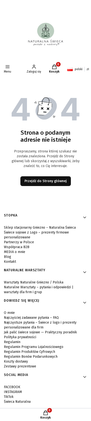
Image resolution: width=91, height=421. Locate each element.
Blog (7, 257)
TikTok (9, 397)
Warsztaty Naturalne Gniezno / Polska (33, 282)
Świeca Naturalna (17, 402)
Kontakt (10, 262)
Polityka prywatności (20, 337)
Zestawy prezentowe (20, 366)
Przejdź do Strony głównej (46, 181)
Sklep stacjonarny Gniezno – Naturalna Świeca (40, 227)
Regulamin (12, 342)
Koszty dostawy (16, 361)
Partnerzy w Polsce (19, 242)
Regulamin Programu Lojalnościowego (33, 347)
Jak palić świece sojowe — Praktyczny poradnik (40, 332)
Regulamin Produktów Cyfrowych (29, 352)
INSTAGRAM (13, 392)
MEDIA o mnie (14, 252)
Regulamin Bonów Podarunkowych (31, 357)
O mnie (9, 313)
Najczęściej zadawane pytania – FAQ (31, 318)
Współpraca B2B (16, 247)
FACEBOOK (12, 387)
